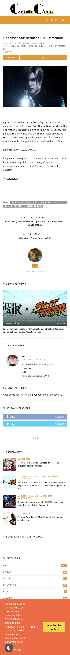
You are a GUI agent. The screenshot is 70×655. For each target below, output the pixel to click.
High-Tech (25, 459)
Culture (25, 476)
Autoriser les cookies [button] (54, 627)
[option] (35, 312)
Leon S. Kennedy (51, 46)
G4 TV (41, 46)
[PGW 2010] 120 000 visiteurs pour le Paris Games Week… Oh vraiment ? (35, 223)
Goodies (35, 598)
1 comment (42, 43)
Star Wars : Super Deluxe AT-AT (35, 238)
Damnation (20, 46)
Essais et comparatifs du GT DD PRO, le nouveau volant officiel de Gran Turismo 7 (40, 503)
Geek (36, 476)
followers (59, 417)
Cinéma (9, 33)
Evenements (35, 585)
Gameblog (12, 178)
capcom (12, 46)
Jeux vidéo (26, 479)
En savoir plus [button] (13, 650)
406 (16, 43)
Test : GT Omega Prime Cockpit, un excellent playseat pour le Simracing (38, 464)
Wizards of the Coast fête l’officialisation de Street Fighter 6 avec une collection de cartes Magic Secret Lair (33, 330)
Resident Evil (34, 206)
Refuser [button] (35, 627)
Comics (35, 572)
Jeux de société (50, 476)
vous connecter (24, 394)
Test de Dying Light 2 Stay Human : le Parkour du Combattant (40, 519)
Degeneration (32, 46)
